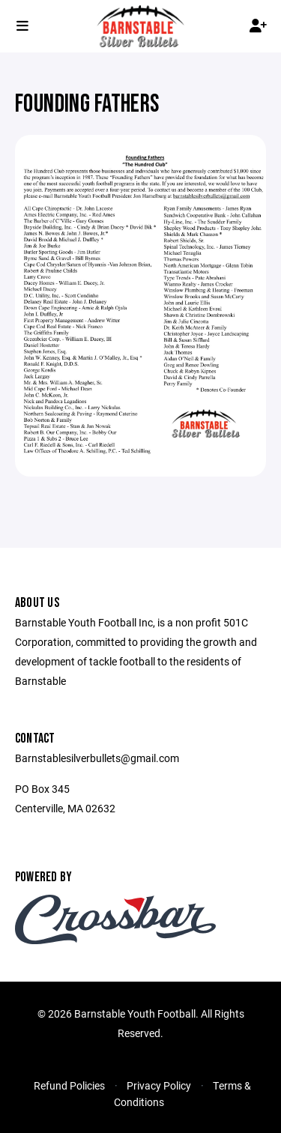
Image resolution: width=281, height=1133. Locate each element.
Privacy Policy (159, 1085)
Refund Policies (69, 1085)
